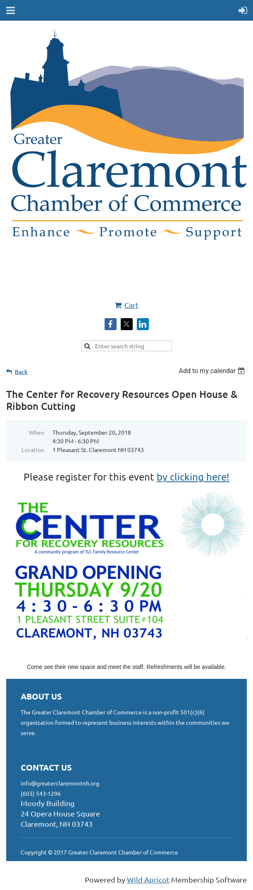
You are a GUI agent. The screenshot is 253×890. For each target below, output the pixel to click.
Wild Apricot (148, 879)
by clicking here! (193, 477)
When (36, 432)
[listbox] (213, 371)
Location (32, 449)
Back (21, 372)
